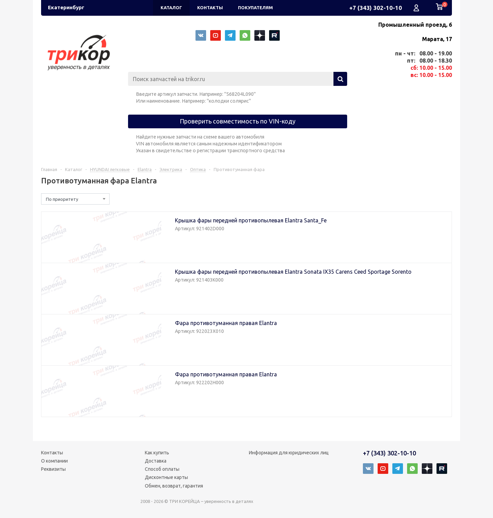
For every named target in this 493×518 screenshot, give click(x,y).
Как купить (157, 452)
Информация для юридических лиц (289, 452)
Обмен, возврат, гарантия (174, 486)
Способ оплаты (162, 469)
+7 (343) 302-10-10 (375, 7)
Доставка (155, 461)
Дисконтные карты (166, 477)
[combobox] (75, 199)
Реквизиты (53, 469)
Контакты (52, 452)
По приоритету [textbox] (62, 199)
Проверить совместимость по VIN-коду (237, 121)
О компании (54, 461)
